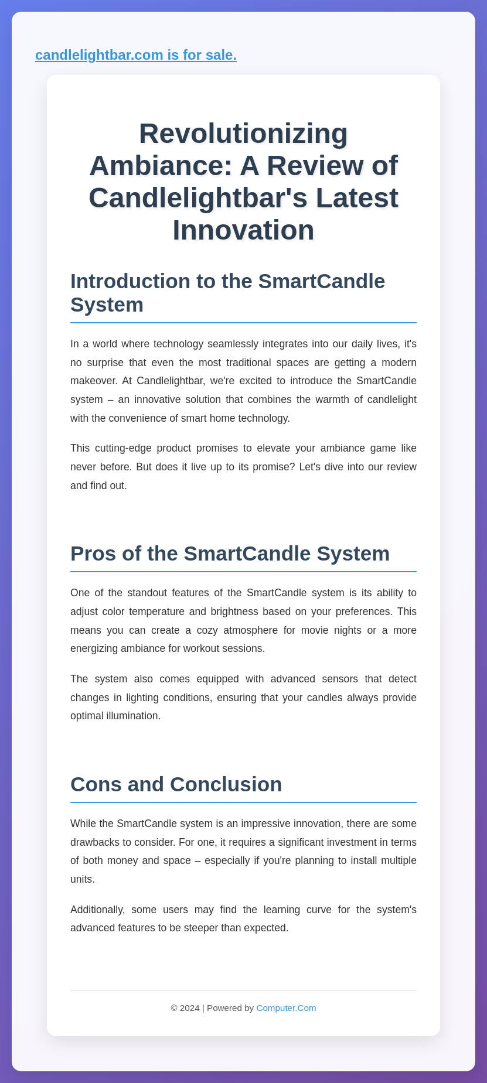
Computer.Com (286, 1008)
